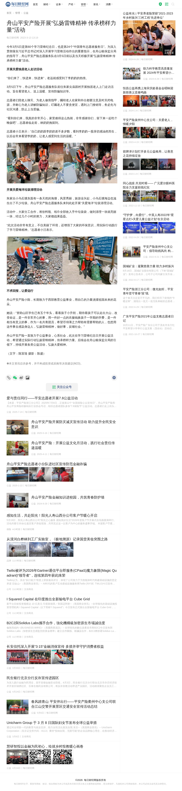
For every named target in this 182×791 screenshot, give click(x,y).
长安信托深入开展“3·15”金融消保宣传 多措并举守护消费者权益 (55, 646)
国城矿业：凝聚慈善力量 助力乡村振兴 (148, 266)
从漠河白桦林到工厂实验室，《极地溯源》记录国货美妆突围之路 (57, 539)
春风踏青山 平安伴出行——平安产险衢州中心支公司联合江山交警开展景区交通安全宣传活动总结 (73, 704)
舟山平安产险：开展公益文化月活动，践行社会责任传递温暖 (73, 445)
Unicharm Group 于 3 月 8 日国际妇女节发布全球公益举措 (52, 723)
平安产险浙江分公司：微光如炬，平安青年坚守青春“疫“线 (148, 291)
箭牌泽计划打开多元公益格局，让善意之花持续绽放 (148, 153)
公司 (9, 589)
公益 (26, 13)
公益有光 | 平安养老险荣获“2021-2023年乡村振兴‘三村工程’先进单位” (148, 15)
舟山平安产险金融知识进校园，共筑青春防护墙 (67, 497)
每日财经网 (90, 780)
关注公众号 (62, 387)
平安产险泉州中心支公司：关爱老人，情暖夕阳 (148, 122)
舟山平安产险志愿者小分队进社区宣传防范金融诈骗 (47, 464)
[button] (47, 4)
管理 (17, 13)
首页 (9, 13)
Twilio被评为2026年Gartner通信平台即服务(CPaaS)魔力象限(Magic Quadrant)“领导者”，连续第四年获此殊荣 (62, 573)
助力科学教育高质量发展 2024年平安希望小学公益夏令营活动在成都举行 (158, 71)
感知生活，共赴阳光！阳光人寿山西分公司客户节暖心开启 (52, 515)
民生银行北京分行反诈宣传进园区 (33, 678)
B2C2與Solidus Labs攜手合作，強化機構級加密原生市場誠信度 (56, 623)
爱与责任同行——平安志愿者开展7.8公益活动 (42, 398)
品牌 (9, 560)
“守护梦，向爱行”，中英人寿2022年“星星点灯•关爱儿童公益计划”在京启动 (148, 217)
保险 (9, 529)
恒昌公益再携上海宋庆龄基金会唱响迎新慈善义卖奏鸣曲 (148, 90)
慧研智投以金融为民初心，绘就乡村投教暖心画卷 (45, 746)
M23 (76, 363)
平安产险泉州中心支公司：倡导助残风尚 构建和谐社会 (158, 249)
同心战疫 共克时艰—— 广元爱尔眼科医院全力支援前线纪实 (149, 185)
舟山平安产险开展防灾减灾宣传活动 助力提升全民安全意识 (73, 424)
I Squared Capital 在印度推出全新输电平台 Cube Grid (48, 599)
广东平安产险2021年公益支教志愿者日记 (148, 318)
